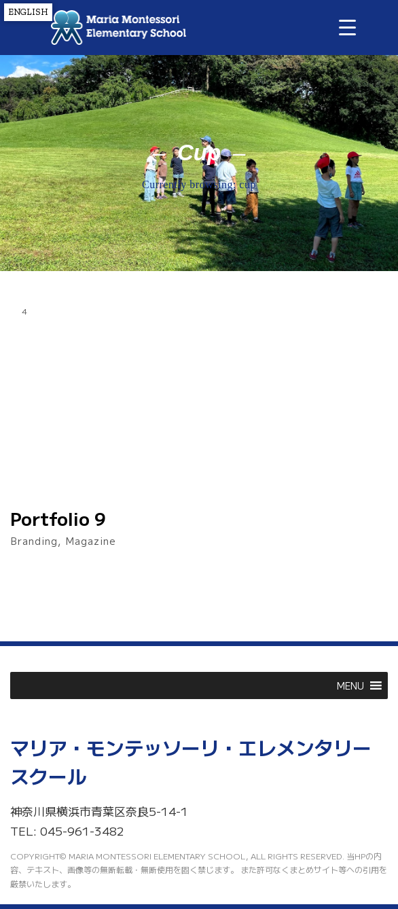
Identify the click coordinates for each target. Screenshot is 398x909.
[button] (350, 685)
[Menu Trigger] (347, 27)
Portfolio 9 (58, 518)
